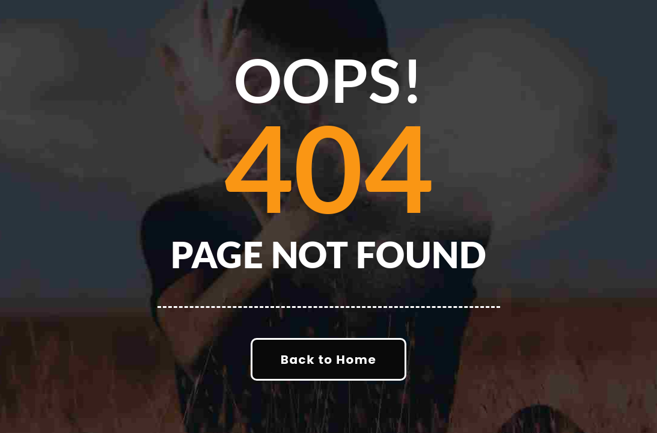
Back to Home (328, 359)
